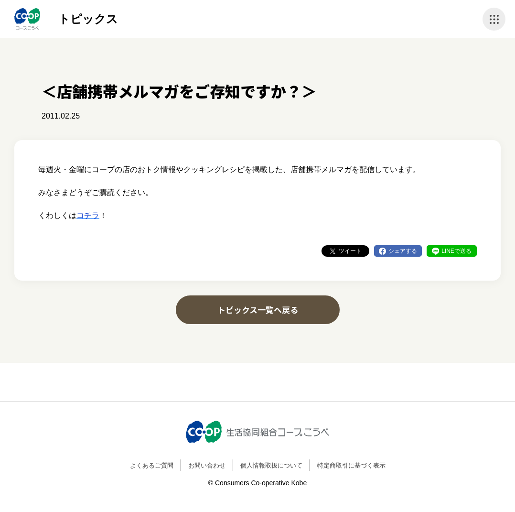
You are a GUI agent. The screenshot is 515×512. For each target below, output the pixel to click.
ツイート (350, 251)
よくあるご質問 (151, 465)
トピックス (88, 18)
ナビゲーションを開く (494, 19)
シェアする (402, 251)
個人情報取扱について (271, 465)
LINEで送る (456, 251)
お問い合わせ (206, 465)
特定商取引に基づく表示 (351, 465)
